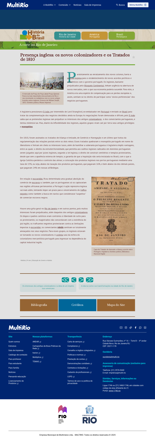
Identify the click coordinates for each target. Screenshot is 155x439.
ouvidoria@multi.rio (111, 357)
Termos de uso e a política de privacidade (79, 382)
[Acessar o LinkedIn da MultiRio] (145, 327)
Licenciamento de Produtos (16, 382)
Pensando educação (17, 376)
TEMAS (37, 361)
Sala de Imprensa (92, 5)
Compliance (73, 346)
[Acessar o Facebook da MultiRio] (135, 327)
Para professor (14, 359)
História (23, 260)
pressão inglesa (74, 78)
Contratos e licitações (77, 368)
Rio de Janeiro (50, 208)
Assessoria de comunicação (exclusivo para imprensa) (124, 364)
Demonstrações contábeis (79, 363)
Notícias (77, 5)
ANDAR (37, 342)
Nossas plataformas (42, 336)
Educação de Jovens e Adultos (42, 260)
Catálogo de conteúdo (17, 355)
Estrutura (12, 346)
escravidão (38, 178)
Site (10, 336)
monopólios (27, 126)
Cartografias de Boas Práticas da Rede (47, 347)
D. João (46, 111)
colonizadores (95, 119)
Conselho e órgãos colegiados (81, 350)
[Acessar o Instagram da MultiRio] (125, 327)
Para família (13, 368)
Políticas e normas (76, 355)
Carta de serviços (76, 342)
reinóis (60, 227)
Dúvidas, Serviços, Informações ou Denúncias (119, 379)
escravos (36, 182)
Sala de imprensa (15, 350)
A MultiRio (49, 5)
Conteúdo (65, 5)
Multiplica (38, 357)
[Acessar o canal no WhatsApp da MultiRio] (140, 327)
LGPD (71, 376)
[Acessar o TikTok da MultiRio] (130, 327)
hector (36, 353)
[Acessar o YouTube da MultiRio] (121, 327)
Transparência (74, 336)
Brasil (125, 111)
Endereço (107, 336)
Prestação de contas (77, 359)
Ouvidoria (107, 352)
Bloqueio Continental (94, 85)
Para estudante (14, 363)
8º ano (29, 260)
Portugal (105, 111)
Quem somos (14, 342)
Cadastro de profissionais (79, 372)
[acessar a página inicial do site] (17, 4)
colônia (59, 234)
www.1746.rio (114, 391)
